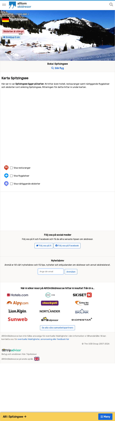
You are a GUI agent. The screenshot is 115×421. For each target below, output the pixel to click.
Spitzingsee (19, 19)
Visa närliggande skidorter (27, 183)
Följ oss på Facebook (67, 247)
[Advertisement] (57, 211)
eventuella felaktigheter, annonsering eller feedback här (43, 340)
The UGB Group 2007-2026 (96, 345)
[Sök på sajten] (111, 4)
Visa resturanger (22, 168)
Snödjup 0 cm (11, 37)
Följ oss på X (43, 247)
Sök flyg (57, 68)
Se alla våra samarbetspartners (57, 329)
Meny (105, 416)
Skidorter (8, 14)
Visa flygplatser (21, 176)
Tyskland (21, 14)
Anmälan (70, 273)
